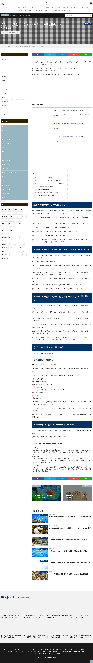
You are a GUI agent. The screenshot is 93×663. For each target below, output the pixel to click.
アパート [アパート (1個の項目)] (5, 220)
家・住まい (85, 7)
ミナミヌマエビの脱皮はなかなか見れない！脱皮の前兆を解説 (57, 636)
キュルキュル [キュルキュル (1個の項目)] (6, 258)
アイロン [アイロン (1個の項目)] (14, 216)
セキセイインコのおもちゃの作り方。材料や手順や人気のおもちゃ (11, 616)
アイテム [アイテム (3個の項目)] (20, 213)
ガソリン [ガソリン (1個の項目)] (20, 247)
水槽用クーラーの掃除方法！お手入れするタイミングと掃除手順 (70, 517)
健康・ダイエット (67, 7)
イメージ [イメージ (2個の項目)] (12, 223)
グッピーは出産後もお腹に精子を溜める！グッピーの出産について (70, 564)
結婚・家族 (67, 10)
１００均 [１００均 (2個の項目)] (5, 209)
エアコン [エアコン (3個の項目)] (14, 230)
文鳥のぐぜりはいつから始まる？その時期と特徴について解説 (29, 46)
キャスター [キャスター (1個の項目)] (5, 254)
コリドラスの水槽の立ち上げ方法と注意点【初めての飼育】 (68, 539)
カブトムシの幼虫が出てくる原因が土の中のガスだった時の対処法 (70, 529)
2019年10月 (5, 64)
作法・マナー (57, 7)
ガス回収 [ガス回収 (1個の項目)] (5, 247)
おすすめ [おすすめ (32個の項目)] (20, 233)
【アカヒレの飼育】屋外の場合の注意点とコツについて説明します (69, 136)
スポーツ (23, 7)
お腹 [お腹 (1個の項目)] (12, 237)
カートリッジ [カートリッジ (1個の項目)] (16, 240)
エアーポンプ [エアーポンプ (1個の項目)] (6, 230)
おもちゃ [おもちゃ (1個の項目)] (5, 237)
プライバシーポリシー (39, 653)
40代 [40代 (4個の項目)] (4, 213)
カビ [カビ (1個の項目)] (25, 251)
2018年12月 (5, 101)
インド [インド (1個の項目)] (14, 226)
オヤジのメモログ (51, 657)
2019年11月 (5, 59)
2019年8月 (5, 72)
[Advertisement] (62, 90)
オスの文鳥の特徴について (42, 190)
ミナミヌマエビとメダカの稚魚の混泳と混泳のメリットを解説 (80, 636)
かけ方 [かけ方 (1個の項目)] (22, 244)
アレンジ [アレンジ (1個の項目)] (20, 220)
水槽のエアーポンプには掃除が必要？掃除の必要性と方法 (68, 551)
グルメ (18, 7)
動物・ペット (76, 7)
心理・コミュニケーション (24, 10)
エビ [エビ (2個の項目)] (21, 230)
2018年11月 (5, 105)
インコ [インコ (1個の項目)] (19, 223)
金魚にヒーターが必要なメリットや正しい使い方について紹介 (80, 616)
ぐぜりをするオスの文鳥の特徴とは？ (44, 187)
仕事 (51, 7)
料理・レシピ (36, 10)
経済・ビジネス (59, 10)
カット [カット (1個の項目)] (4, 251)
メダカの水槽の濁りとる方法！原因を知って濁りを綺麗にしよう (11, 636)
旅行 (42, 10)
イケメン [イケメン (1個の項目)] (5, 223)
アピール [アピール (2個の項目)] (12, 220)
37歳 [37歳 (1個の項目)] (23, 209)
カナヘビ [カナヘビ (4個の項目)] (19, 251)
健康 (29, 15)
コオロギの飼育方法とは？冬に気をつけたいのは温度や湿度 (68, 574)
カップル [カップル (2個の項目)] (11, 251)
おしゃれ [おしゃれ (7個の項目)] (12, 233)
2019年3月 (5, 93)
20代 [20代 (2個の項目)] (12, 209)
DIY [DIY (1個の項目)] (14, 213)
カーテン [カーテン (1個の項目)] (18, 237)
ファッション (31, 7)
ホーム (6, 649)
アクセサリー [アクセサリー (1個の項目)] (23, 216)
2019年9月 (5, 68)
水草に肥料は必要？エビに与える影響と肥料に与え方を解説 (57, 616)
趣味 (73, 10)
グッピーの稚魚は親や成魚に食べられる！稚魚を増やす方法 (68, 123)
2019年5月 (5, 85)
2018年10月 (5, 110)
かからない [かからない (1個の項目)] (5, 244)
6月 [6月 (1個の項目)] (9, 213)
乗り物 (47, 7)
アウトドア (12, 7)
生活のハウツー (49, 10)
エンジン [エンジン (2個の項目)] (5, 233)
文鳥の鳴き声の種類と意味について (45, 196)
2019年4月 (5, 89)
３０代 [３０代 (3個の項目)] (17, 209)
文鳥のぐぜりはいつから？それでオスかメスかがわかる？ (49, 181)
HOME (6, 7)
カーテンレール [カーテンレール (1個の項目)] (6, 240)
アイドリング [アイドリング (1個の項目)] (6, 216)
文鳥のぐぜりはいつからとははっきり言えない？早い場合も (49, 184)
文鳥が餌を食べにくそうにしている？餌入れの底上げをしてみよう (34, 616)
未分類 (49, 651)
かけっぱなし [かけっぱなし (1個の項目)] (14, 244)
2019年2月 (5, 97)
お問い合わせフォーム (53, 653)
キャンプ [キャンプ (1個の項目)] (24, 254)
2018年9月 (5, 114)
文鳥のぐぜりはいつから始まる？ (42, 178)
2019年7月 (5, 76)
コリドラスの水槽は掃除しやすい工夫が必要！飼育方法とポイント (69, 110)
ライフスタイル (40, 7)
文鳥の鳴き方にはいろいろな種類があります (45, 193)
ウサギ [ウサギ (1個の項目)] (20, 226)
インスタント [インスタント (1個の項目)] (6, 226)
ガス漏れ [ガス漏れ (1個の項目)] (12, 247)
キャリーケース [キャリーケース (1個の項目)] (15, 254)
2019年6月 (5, 80)
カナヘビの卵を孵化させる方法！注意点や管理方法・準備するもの (34, 636)
